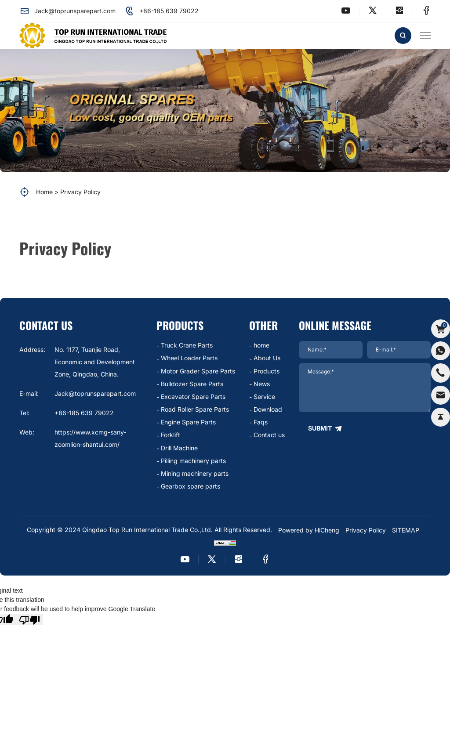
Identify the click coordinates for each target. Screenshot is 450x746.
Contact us (269, 434)
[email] (440, 395)
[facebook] (426, 11)
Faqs (261, 422)
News (262, 383)
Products (266, 371)
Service (264, 396)
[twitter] (372, 11)
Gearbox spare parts (190, 486)
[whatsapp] (440, 350)
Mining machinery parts (195, 473)
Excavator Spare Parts (193, 396)
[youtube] (346, 11)
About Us (267, 358)
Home (44, 192)
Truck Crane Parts (187, 345)
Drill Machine (179, 448)
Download (268, 409)
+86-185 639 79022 (161, 11)
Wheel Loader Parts (189, 358)
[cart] (440, 328)
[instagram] (399, 11)
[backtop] (440, 417)
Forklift (170, 434)
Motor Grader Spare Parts (198, 371)
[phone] (440, 373)
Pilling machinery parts (193, 460)
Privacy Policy (80, 192)
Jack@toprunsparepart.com (67, 11)
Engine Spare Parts (188, 422)
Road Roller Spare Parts (195, 409)
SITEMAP (405, 530)
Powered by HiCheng (308, 530)
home (261, 345)
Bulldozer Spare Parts (192, 383)
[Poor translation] (29, 619)
